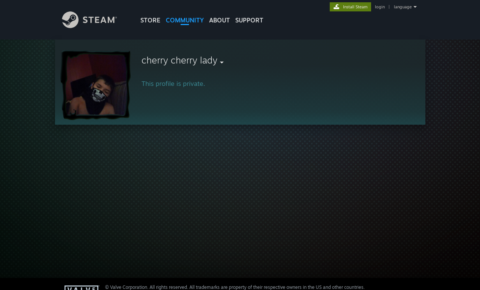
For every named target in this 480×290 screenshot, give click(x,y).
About (219, 20)
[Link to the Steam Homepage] (95, 26)
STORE (150, 20)
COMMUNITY (185, 20)
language (403, 7)
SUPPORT (249, 20)
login (380, 7)
